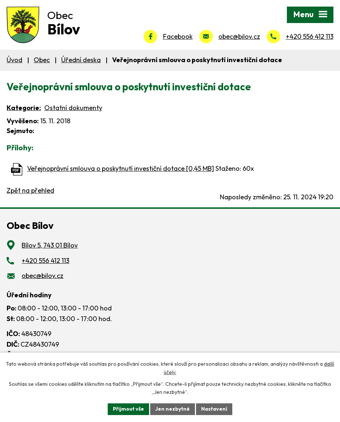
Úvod (14, 60)
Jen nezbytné (172, 409)
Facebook (178, 36)
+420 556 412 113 (309, 36)
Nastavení (214, 409)
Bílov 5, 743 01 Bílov (50, 245)
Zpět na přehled (30, 190)
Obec (42, 60)
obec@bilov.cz (239, 36)
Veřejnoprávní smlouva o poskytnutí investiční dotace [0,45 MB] (120, 168)
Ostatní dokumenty (73, 107)
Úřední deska (81, 60)
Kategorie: (24, 107)
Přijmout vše (128, 409)
